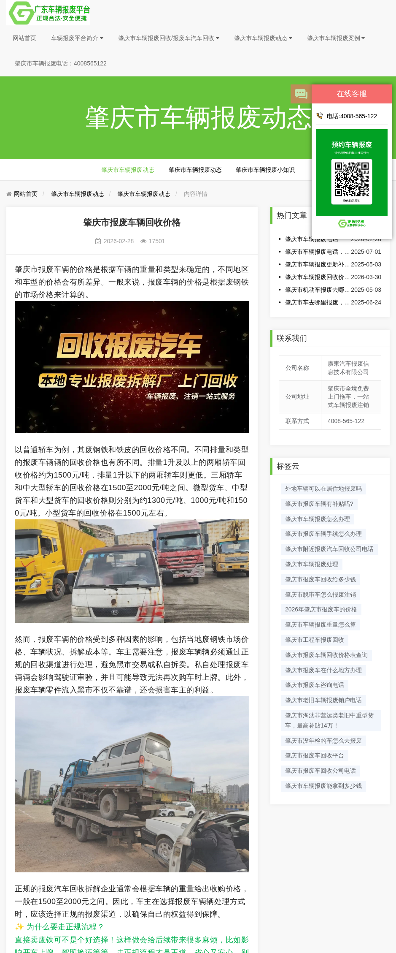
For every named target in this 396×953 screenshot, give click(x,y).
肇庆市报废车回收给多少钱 (320, 579)
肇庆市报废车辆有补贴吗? (319, 503)
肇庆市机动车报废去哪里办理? (317, 289)
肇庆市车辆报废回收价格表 (317, 277)
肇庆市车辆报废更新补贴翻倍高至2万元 (317, 264)
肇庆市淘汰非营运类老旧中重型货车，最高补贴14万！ (329, 720)
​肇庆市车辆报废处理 (311, 564)
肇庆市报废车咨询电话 (314, 684)
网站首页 (24, 38)
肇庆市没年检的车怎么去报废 (323, 740)
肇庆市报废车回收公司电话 (320, 770)
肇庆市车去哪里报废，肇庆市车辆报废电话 (317, 302)
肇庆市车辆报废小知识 (265, 169)
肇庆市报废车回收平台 (314, 755)
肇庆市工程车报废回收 (314, 639)
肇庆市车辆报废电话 (311, 239)
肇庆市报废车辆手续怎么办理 (323, 533)
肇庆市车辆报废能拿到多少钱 (323, 785)
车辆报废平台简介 (77, 38)
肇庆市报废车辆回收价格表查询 (326, 655)
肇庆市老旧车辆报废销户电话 (323, 700)
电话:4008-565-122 (346, 115)
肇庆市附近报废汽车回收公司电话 (329, 549)
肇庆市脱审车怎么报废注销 (320, 594)
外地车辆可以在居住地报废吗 (323, 488)
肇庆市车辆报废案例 (336, 38)
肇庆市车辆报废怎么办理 (317, 519)
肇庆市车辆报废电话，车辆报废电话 (317, 251)
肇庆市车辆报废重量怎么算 (320, 624)
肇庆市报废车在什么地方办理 (323, 670)
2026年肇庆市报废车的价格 (321, 609)
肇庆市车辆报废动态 (263, 38)
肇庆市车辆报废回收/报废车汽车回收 (168, 38)
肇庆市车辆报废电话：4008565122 (61, 63)
